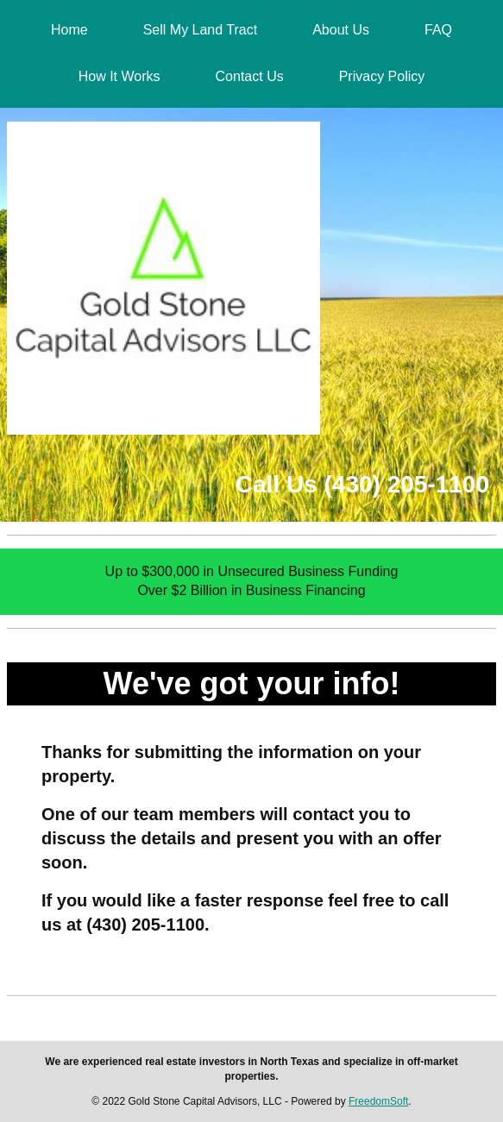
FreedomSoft (378, 1101)
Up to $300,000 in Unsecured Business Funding (252, 571)
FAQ (438, 29)
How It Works (119, 76)
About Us (340, 29)
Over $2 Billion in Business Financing (251, 590)
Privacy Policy (382, 76)
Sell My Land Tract (200, 29)
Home (69, 29)
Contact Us (250, 76)
